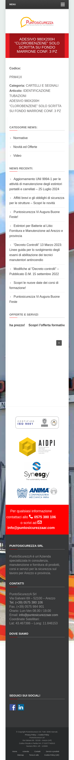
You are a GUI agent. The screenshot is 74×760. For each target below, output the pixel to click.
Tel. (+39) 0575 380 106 (26, 602)
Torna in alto (34, 755)
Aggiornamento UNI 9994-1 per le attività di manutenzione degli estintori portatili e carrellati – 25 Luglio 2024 (35, 184)
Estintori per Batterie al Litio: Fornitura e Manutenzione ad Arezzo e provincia (36, 231)
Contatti (37, 751)
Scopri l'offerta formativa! (48, 325)
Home (14, 751)
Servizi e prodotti (52, 751)
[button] (59, 343)
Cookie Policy (43, 735)
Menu (37, 4)
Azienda (25, 751)
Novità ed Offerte (25, 147)
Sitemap (20, 755)
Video (17, 155)
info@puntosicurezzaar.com (38, 615)
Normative (20, 138)
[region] (37, 364)
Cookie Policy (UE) (51, 755)
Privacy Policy (30, 735)
